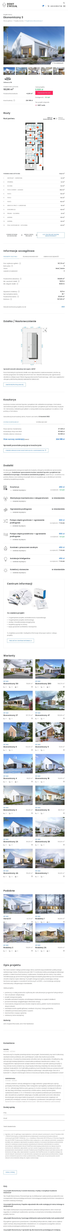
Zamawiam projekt (44, 93)
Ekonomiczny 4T (42, 715)
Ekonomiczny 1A (42, 810)
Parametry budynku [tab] (10, 256)
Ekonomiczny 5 (42, 747)
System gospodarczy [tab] (11, 422)
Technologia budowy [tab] (30, 256)
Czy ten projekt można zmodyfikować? (51, 235)
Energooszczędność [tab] (51, 256)
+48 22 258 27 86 (55, 6)
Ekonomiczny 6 (10, 747)
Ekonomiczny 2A (10, 841)
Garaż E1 (7, 918)
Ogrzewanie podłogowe (21, 509)
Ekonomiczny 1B (42, 778)
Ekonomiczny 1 (41, 873)
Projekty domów (19, 20)
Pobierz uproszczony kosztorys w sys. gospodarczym (26, 450)
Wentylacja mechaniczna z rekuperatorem (29, 498)
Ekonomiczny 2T (10, 715)
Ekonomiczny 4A (10, 873)
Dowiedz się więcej (19, 490)
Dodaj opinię (10, 1172)
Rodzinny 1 (40, 918)
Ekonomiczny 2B (42, 841)
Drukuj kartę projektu (30, 235)
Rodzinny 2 (8, 947)
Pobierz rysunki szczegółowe (14, 235)
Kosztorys (14, 487)
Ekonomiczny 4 (10, 778)
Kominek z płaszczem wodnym (24, 547)
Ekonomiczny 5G (10, 683)
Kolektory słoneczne (19, 569)
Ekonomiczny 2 (10, 810)
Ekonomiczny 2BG (43, 683)
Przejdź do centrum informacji (20, 640)
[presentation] (16, 1165)
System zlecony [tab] (41, 422)
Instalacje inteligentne (20, 558)
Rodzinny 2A (40, 947)
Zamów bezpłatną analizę (14, 384)
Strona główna (7, 21)
